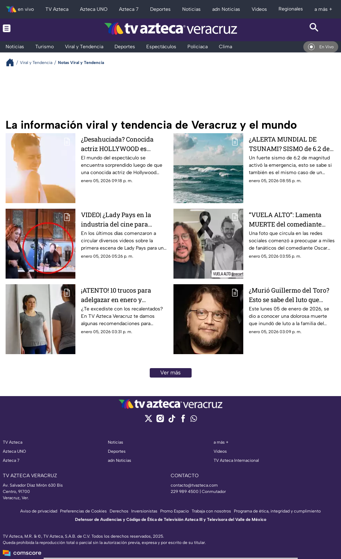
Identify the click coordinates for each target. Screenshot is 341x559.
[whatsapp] (193, 420)
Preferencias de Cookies (83, 511)
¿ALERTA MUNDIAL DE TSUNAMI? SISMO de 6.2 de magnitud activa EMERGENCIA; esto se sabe (289, 144)
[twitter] (148, 420)
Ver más (170, 372)
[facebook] (183, 420)
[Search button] (314, 28)
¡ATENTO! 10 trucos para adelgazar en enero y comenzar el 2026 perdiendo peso (122, 295)
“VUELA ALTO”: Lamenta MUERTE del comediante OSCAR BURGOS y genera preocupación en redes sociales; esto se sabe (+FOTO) (292, 219)
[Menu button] (27, 28)
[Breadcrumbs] (13, 62)
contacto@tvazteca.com (194, 485)
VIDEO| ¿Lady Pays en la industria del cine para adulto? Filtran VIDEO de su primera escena (121, 219)
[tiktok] (171, 420)
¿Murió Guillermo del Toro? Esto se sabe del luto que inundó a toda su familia (289, 295)
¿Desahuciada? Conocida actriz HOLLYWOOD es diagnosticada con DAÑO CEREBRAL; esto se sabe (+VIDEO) (117, 144)
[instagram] (160, 420)
